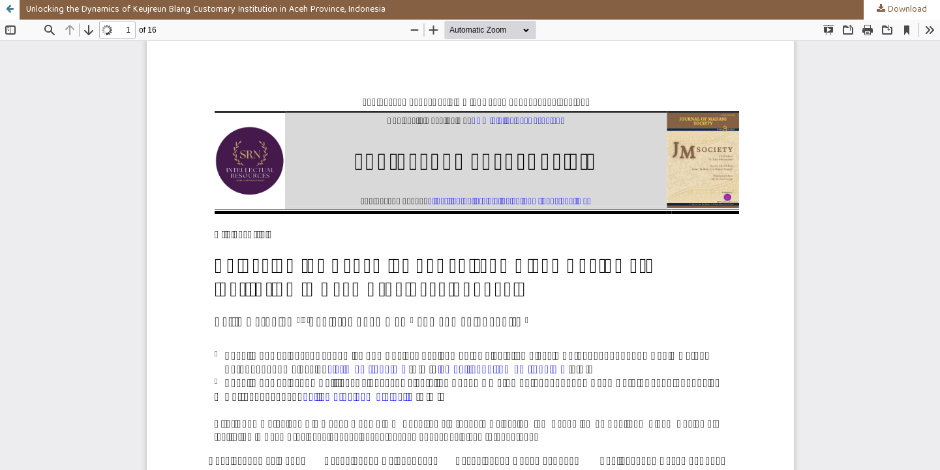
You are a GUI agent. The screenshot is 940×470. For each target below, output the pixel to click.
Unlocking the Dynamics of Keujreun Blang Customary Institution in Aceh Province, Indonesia (206, 10)
